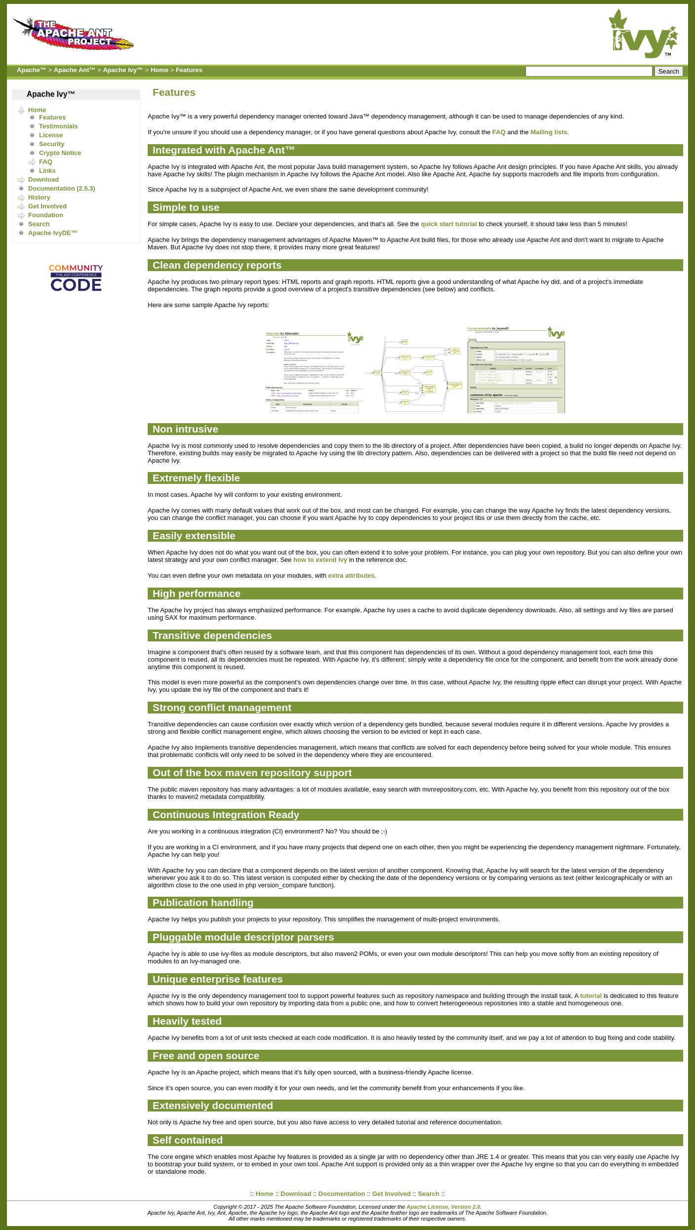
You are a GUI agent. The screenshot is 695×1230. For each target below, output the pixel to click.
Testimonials (58, 126)
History (39, 197)
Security (51, 144)
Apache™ (31, 70)
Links (47, 170)
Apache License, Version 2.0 (443, 1207)
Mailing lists (549, 132)
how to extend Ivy (320, 559)
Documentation (342, 1193)
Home (159, 70)
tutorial (591, 995)
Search (38, 224)
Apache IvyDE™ (53, 233)
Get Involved (47, 206)
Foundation (45, 215)
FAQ (45, 161)
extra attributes (351, 575)
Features (189, 70)
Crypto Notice (60, 153)
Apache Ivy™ (123, 70)
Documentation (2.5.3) (61, 188)
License (51, 135)
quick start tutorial (449, 224)
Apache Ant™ (75, 70)
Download (43, 179)
